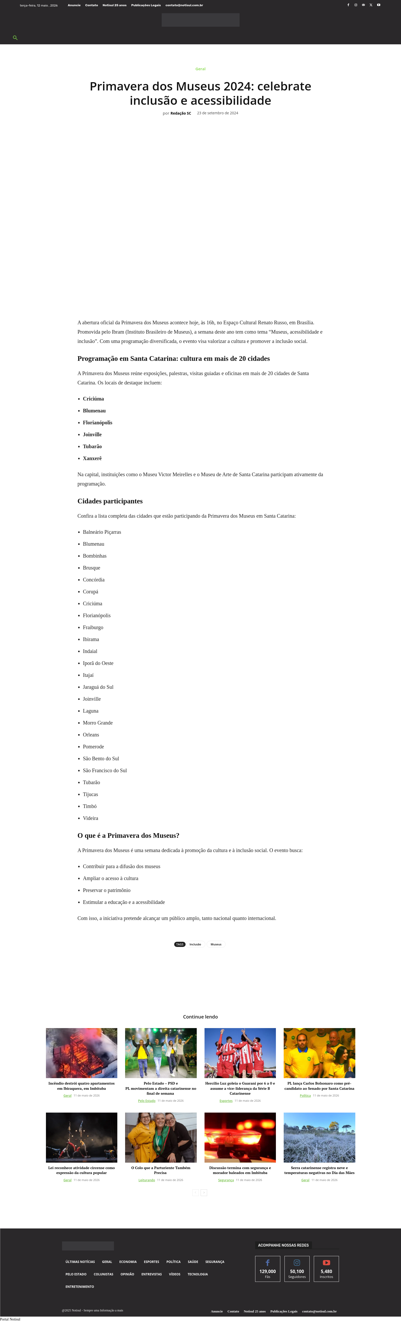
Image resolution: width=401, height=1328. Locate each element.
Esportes (226, 1101)
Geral (200, 70)
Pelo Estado (146, 1101)
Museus (216, 944)
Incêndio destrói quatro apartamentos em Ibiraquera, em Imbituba (82, 1086)
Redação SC (181, 113)
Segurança (226, 1180)
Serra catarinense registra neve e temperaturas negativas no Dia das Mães (319, 1171)
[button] (15, 38)
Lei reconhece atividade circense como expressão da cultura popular (81, 1171)
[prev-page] (195, 1193)
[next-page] (204, 1193)
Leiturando (147, 1180)
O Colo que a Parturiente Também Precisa (161, 1171)
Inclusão (195, 944)
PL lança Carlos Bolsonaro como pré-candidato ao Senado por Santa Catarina (319, 1086)
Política (305, 1096)
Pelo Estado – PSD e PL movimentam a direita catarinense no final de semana (160, 1088)
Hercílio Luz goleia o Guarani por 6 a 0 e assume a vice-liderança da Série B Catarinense (240, 1088)
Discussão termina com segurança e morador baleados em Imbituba (240, 1171)
